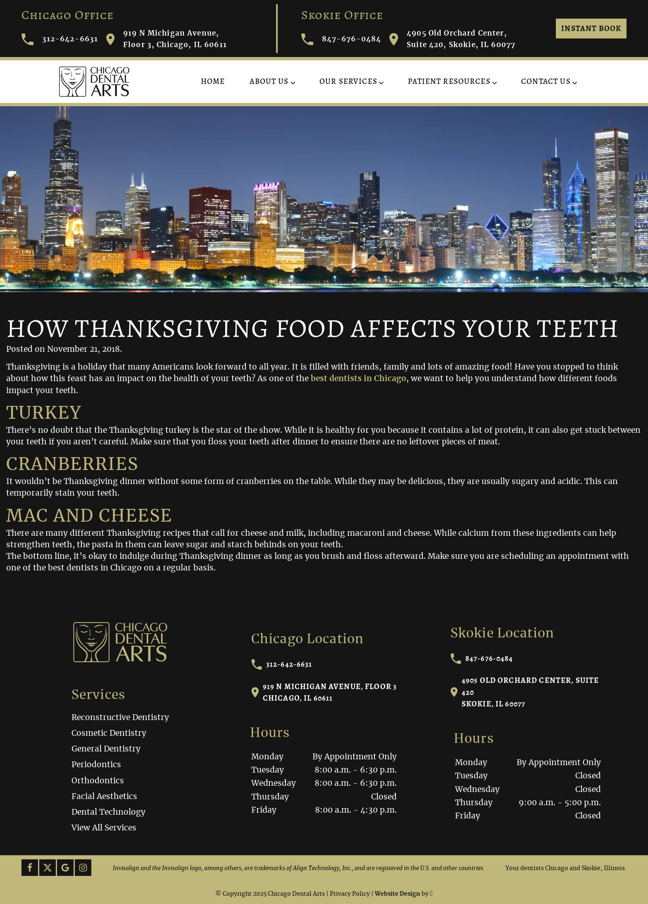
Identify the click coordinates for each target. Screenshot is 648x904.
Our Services (348, 81)
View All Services (103, 828)
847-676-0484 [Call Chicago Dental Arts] (341, 39)
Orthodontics (97, 781)
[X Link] (47, 867)
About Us (269, 81)
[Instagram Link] (83, 867)
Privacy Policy (350, 894)
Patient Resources (449, 81)
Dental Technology (108, 812)
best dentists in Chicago (358, 379)
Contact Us (546, 81)
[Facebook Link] (29, 867)
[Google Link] (65, 867)
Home (213, 81)
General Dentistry (106, 749)
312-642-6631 (281, 664)
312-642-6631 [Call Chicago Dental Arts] (59, 39)
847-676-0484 (481, 658)
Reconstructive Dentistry (120, 718)
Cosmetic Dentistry (108, 733)
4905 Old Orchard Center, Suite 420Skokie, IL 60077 (524, 691)
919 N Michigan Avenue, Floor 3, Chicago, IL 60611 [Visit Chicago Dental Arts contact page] (166, 39)
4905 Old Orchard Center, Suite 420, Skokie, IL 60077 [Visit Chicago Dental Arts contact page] (452, 39)
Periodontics (96, 765)
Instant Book (591, 28)
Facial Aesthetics (104, 797)
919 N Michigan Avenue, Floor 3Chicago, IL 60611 (324, 692)
